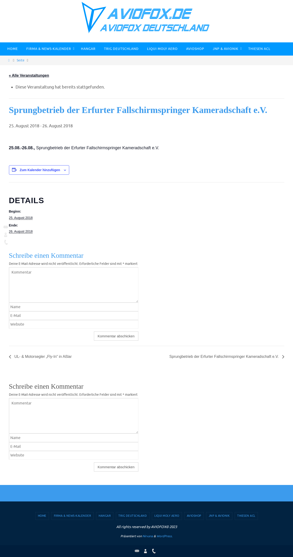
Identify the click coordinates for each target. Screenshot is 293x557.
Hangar (105, 516)
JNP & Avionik (219, 516)
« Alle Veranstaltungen (29, 75)
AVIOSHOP (194, 516)
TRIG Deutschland (132, 516)
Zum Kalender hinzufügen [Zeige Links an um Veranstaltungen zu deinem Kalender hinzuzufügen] (40, 170)
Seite (20, 60)
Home (42, 516)
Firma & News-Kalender (72, 516)
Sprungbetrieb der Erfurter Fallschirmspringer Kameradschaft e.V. (224, 357)
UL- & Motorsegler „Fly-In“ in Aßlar (42, 357)
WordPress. (165, 536)
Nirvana (147, 536)
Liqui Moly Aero (166, 516)
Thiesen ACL (246, 516)
